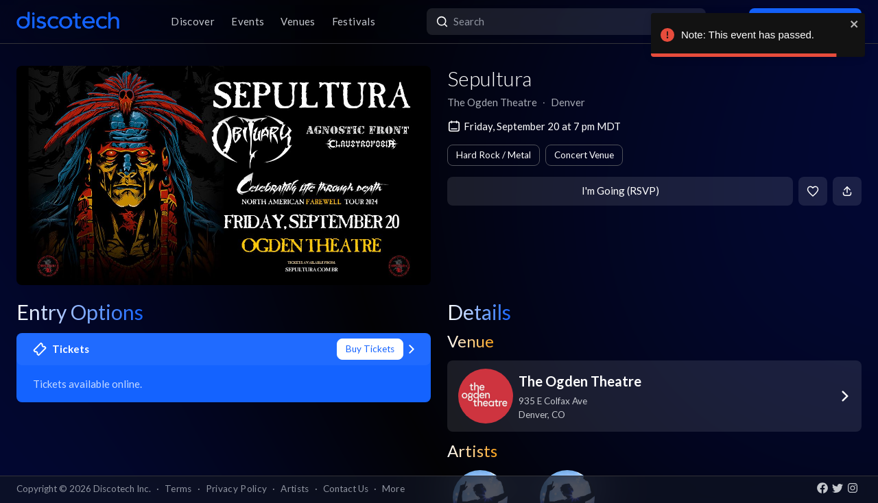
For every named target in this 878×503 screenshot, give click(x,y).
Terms (178, 488)
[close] (854, 24)
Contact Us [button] (345, 488)
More (393, 488)
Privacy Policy (237, 488)
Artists (295, 488)
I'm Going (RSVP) (620, 190)
